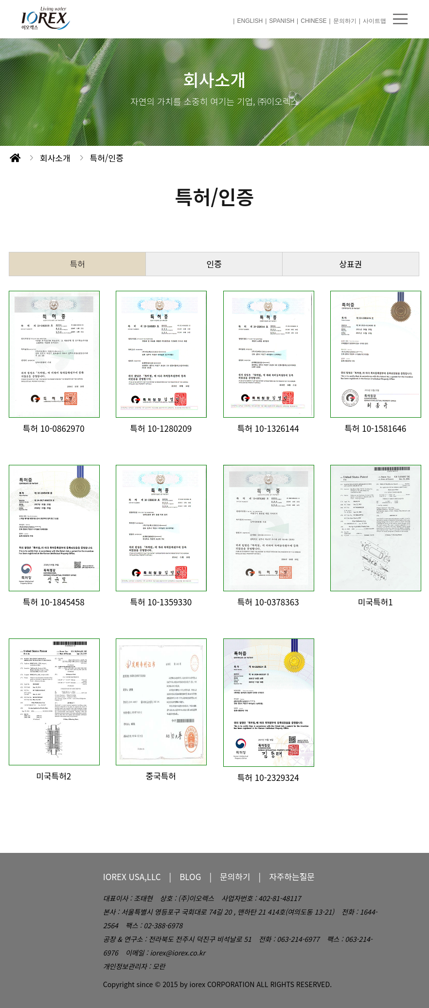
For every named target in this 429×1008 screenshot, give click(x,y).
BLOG (190, 876)
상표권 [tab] (350, 264)
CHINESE (313, 21)
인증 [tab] (214, 264)
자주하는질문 (292, 876)
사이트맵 (374, 21)
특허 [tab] (77, 264)
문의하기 (345, 21)
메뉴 (400, 19)
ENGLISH (250, 21)
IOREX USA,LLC (132, 876)
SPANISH (281, 21)
